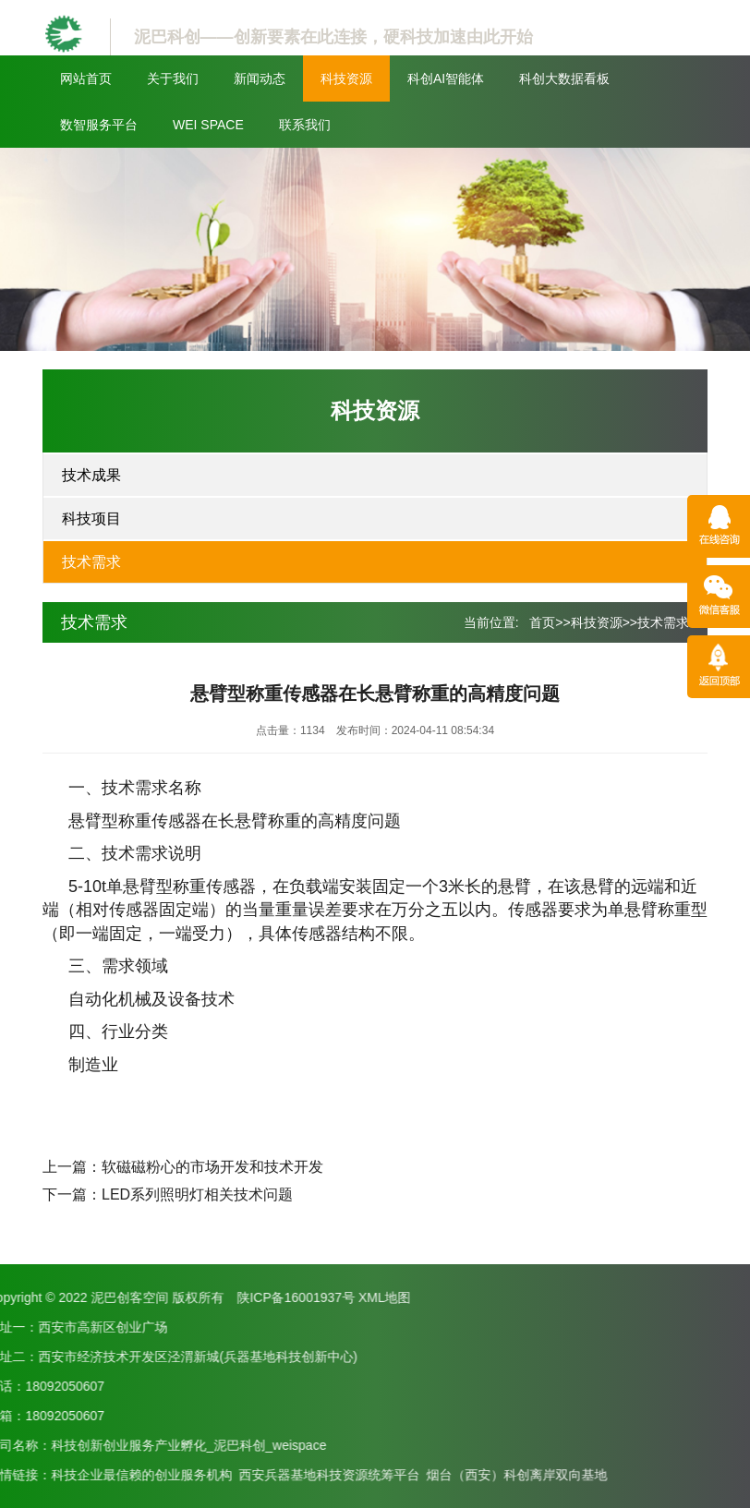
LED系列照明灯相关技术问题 (197, 1194)
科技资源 (346, 78)
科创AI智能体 (445, 78)
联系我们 (305, 124)
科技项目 (91, 518)
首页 (542, 622)
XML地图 (71, 1297)
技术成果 (91, 475)
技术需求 (91, 562)
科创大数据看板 (564, 78)
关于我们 (173, 78)
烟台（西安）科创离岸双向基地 (203, 1474)
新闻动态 (259, 78)
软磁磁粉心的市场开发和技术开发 (212, 1167)
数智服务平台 (99, 124)
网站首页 (86, 78)
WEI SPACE (208, 124)
